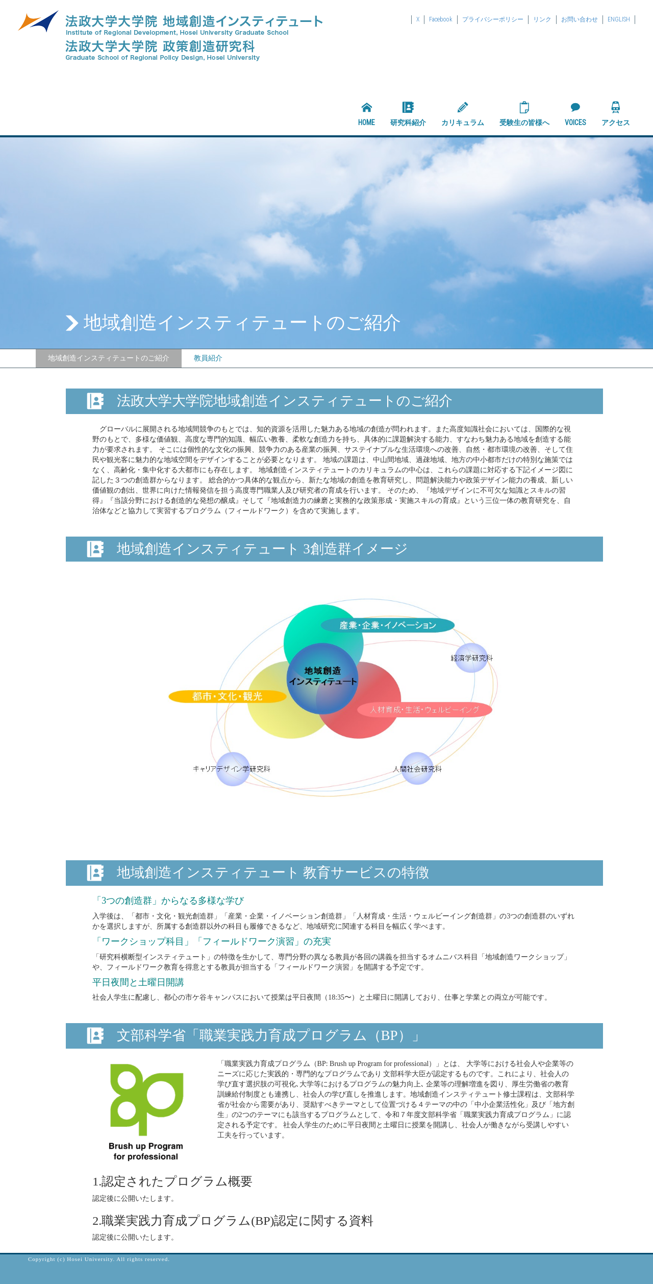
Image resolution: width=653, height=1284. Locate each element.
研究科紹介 (408, 114)
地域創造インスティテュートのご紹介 (108, 358)
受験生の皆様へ (524, 114)
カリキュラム (462, 114)
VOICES (575, 114)
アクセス (615, 114)
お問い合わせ (579, 19)
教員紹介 (208, 358)
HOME (366, 114)
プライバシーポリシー (492, 19)
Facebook (441, 19)
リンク (542, 19)
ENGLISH (619, 19)
